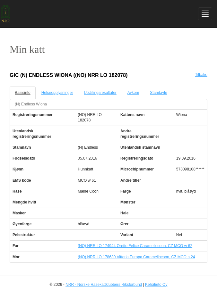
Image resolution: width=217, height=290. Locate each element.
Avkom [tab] (133, 92)
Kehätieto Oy (156, 284)
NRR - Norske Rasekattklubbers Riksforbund (103, 284)
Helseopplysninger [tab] (57, 92)
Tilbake (201, 74)
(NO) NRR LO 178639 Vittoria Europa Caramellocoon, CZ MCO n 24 (136, 257)
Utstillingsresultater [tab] (100, 92)
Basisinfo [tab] (22, 92)
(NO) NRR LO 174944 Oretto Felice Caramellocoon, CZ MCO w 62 (135, 246)
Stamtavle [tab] (158, 92)
